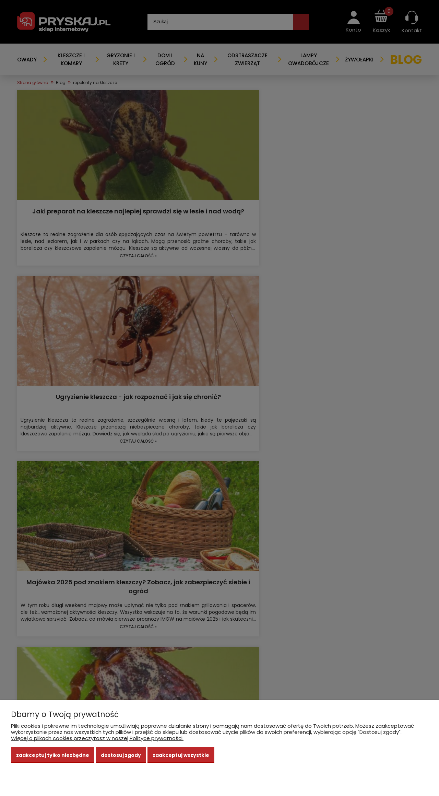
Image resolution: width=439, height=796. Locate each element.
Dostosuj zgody (121, 755)
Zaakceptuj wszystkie (181, 755)
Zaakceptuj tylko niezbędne (52, 755)
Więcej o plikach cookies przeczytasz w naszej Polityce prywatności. (97, 738)
